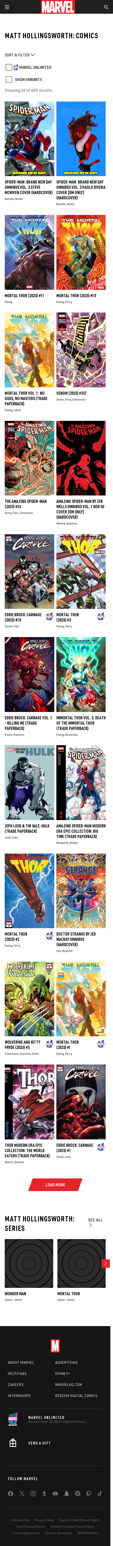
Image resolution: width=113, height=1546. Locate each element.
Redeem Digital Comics (76, 1396)
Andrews (71, 523)
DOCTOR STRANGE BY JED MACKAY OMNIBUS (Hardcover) (76, 939)
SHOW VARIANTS (28, 79)
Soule (60, 399)
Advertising (66, 1362)
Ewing (8, 302)
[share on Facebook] (10, 1494)
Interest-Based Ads (58, 1533)
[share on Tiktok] (100, 1494)
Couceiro (25, 1054)
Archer (19, 199)
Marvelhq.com (68, 1385)
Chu (58, 951)
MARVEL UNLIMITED (35, 67)
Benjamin (62, 843)
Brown (74, 843)
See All (95, 1222)
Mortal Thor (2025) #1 (67, 1044)
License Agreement (26, 1533)
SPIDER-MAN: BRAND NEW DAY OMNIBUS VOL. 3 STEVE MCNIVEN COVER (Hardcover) (29, 187)
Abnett (9, 1162)
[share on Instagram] (33, 1494)
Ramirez (19, 734)
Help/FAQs (17, 1373)
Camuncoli (79, 399)
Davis (35, 1054)
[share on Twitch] (89, 1494)
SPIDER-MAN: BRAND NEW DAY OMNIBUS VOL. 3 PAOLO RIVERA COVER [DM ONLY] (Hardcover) (80, 189)
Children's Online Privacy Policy (72, 1526)
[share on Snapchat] (66, 1494)
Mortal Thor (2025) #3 (67, 617)
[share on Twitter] (22, 1494)
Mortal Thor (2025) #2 (16, 936)
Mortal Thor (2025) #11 (24, 295)
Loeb (8, 837)
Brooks (19, 1162)
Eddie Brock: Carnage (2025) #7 (74, 1148)
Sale (15, 837)
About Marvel (21, 1362)
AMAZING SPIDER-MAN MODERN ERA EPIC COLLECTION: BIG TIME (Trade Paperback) (81, 831)
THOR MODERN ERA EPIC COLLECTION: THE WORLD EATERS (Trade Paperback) (27, 1150)
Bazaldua (71, 734)
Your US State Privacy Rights (79, 1520)
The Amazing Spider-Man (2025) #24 (26, 504)
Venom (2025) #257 (71, 393)
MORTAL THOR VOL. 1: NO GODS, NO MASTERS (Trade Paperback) (26, 398)
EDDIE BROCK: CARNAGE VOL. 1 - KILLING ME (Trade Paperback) (28, 723)
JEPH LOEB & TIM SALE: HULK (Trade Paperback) (27, 828)
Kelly (8, 513)
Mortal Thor (68, 1293)
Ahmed (60, 523)
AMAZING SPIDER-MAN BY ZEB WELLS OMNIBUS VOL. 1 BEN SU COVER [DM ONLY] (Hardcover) (80, 509)
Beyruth (67, 951)
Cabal (17, 410)
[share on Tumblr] (44, 1494)
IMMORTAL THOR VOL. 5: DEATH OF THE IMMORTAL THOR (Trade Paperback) (81, 723)
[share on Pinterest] (77, 1494)
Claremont (11, 1054)
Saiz (15, 513)
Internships (19, 1396)
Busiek (9, 199)
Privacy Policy (44, 1520)
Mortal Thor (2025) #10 (76, 295)
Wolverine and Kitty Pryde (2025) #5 (22, 1044)
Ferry (68, 302)
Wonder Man (15, 1293)
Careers (16, 1385)
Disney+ (62, 1373)
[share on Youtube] (55, 1494)
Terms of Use (20, 1520)
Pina (68, 399)
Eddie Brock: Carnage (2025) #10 (23, 617)
